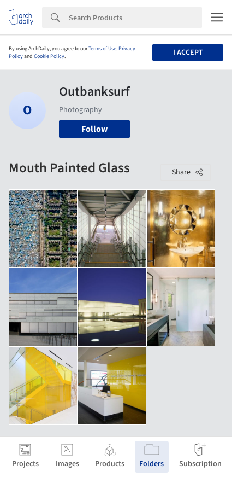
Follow (94, 129)
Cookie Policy (49, 56)
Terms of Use (102, 49)
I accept (188, 52)
